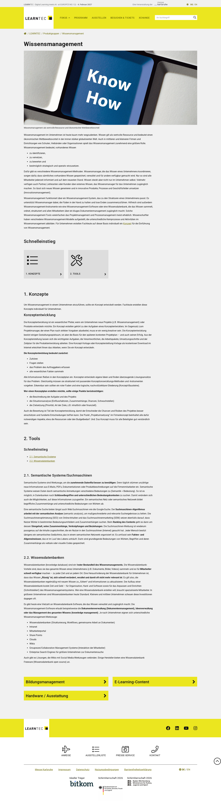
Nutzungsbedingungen (107, 769)
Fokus (64, 17)
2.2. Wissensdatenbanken (42, 461)
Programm (81, 17)
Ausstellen (99, 17)
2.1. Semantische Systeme (42, 456)
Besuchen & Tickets (123, 17)
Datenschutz (82, 769)
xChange (144, 17)
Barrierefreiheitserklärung (138, 769)
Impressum (64, 769)
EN (196, 4)
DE (191, 4)
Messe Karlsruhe (44, 769)
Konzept (127, 223)
